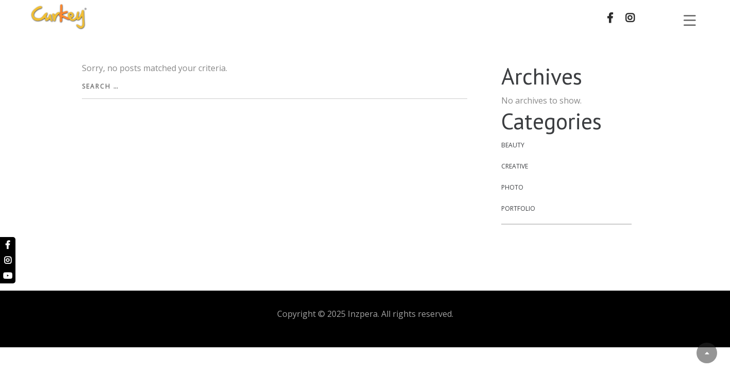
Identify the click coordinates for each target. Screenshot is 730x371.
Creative (514, 166)
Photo (512, 187)
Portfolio (518, 208)
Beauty (512, 145)
